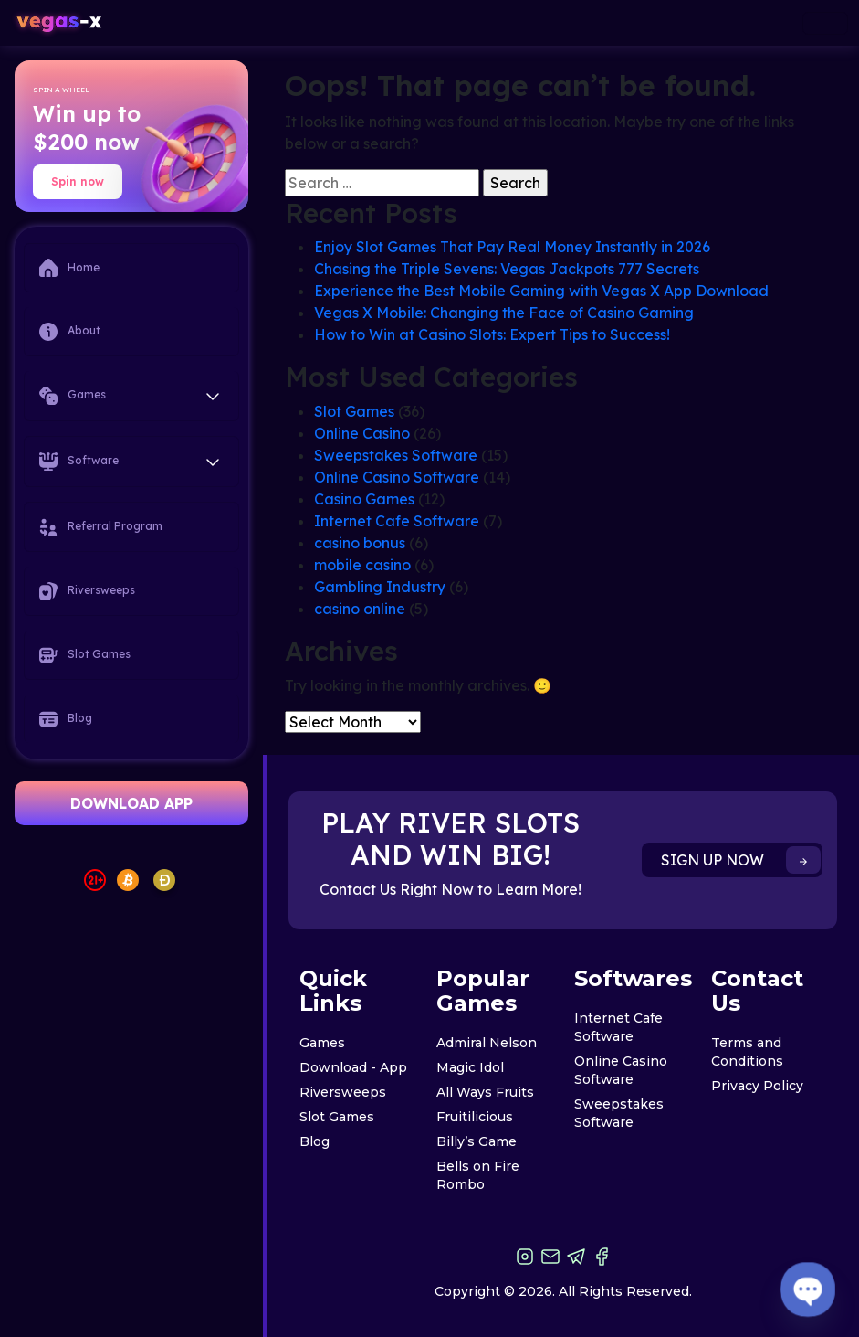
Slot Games (85, 655)
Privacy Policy (757, 1085)
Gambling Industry (379, 587)
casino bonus (359, 543)
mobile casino (362, 565)
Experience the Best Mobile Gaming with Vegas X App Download (541, 290)
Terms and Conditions (747, 1052)
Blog (65, 719)
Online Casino (362, 433)
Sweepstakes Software (395, 455)
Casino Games (364, 499)
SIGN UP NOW (741, 860)
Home (69, 268)
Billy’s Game (476, 1141)
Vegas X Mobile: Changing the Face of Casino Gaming (504, 312)
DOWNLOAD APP (131, 803)
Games (322, 1043)
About (69, 332)
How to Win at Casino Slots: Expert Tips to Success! (492, 334)
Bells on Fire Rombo (477, 1175)
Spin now (77, 181)
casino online (359, 609)
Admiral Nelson (486, 1043)
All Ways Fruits (485, 1092)
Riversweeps (87, 591)
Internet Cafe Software (396, 521)
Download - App (353, 1067)
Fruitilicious (474, 1117)
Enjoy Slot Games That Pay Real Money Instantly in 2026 (512, 247)
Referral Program (100, 527)
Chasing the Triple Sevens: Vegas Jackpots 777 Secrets (506, 269)
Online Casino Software (396, 477)
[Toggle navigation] (825, 23)
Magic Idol (470, 1067)
